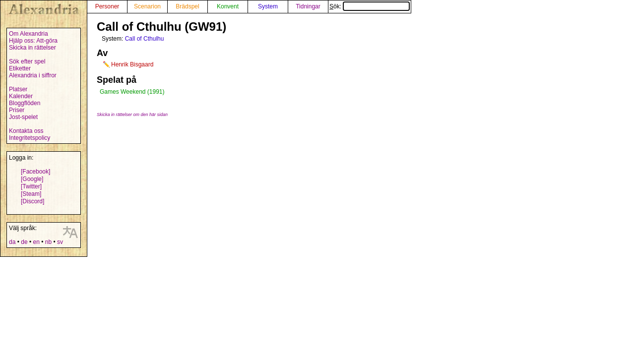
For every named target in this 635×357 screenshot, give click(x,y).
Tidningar (308, 6)
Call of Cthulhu (144, 38)
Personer (107, 6)
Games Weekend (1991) (132, 91)
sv (60, 241)
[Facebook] (35, 171)
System (268, 6)
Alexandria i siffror (33, 75)
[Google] (32, 179)
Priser (16, 110)
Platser (18, 89)
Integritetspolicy (29, 137)
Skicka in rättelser (32, 47)
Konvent (228, 6)
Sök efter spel (27, 61)
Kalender (21, 96)
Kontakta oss (26, 130)
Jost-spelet (23, 117)
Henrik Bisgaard (132, 64)
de (24, 241)
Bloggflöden (24, 103)
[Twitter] (31, 186)
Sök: (369, 6)
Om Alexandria (28, 33)
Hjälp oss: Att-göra (33, 40)
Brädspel (187, 6)
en (36, 241)
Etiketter (20, 68)
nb (48, 241)
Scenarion (147, 6)
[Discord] (32, 201)
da (12, 241)
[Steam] (31, 193)
